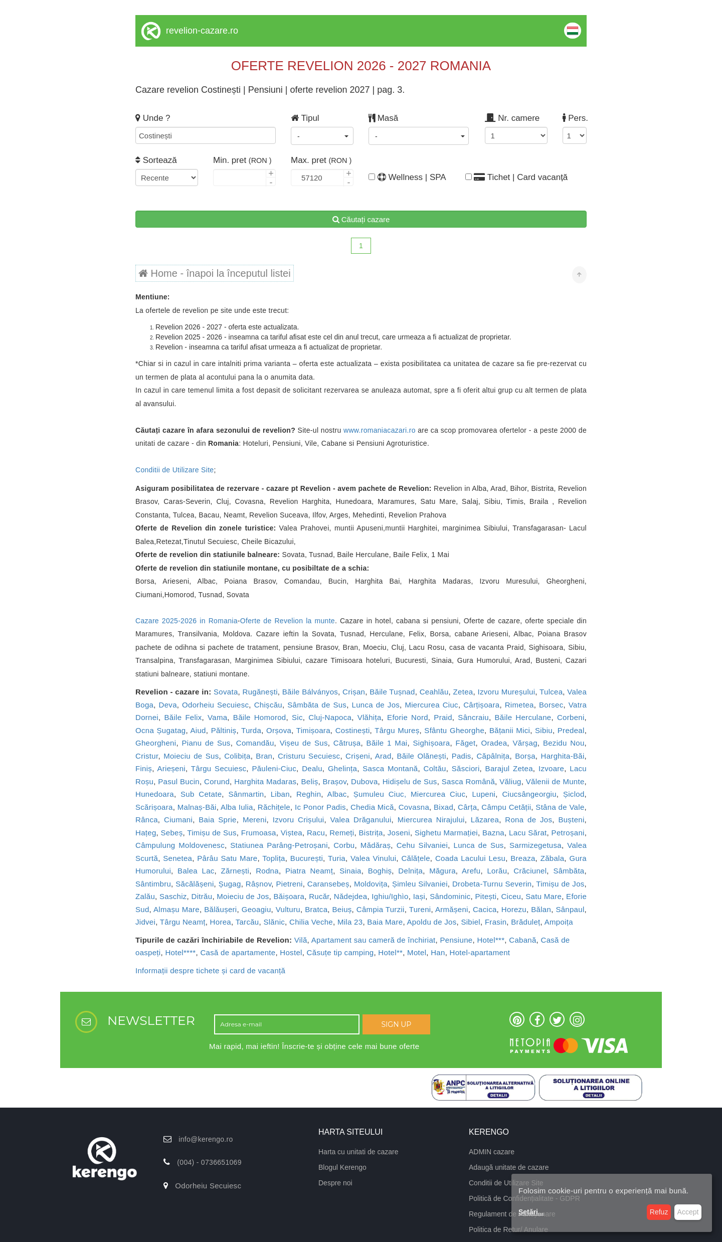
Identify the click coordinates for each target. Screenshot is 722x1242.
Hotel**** (180, 952)
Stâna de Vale (559, 807)
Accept (688, 1212)
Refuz (659, 1212)
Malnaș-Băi (197, 807)
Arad (383, 756)
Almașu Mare (176, 909)
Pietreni (289, 883)
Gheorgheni (155, 743)
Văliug (510, 781)
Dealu (312, 768)
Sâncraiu (473, 717)
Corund (217, 781)
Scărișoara (154, 807)
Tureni (420, 909)
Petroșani (568, 832)
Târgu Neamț (183, 922)
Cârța (467, 807)
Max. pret (321, 160)
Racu (316, 832)
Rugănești (260, 691)
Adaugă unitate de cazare (509, 1167)
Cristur (146, 756)
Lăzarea (485, 819)
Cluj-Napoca (329, 717)
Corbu (343, 845)
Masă (383, 118)
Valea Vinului (373, 858)
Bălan (541, 909)
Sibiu (544, 730)
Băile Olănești (421, 756)
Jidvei (145, 922)
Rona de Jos (528, 819)
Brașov (334, 781)
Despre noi (335, 1183)
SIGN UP (396, 1024)
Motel (416, 952)
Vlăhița (369, 717)
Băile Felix (183, 717)
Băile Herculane (522, 717)
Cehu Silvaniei (422, 845)
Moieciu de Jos (243, 896)
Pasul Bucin (179, 781)
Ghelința (342, 768)
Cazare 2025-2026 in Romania (186, 621)
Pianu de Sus (206, 743)
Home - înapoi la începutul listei (214, 273)
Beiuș (342, 909)
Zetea (463, 691)
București (306, 858)
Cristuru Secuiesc (309, 756)
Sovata (226, 691)
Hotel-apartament (480, 952)
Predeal (571, 730)
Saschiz (173, 896)
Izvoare (551, 768)
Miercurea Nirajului (431, 819)
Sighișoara (431, 743)
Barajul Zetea (509, 768)
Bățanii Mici (509, 730)
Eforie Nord (407, 717)
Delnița (410, 870)
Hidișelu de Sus (410, 781)
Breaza (522, 858)
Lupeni (483, 794)
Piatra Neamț (309, 870)
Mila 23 (350, 922)
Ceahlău (434, 691)
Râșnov (259, 883)
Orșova (278, 730)
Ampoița (559, 922)
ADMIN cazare (491, 1152)
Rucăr (319, 896)
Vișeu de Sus (304, 743)
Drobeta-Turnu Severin (492, 883)
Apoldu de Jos (432, 922)
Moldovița (371, 883)
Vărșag (524, 743)
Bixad (443, 807)
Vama (217, 717)
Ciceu (511, 896)
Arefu (471, 870)
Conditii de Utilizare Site (174, 470)
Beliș (309, 781)
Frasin (495, 922)
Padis (461, 756)
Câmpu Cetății (506, 807)
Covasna (414, 807)
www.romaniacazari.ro (379, 430)
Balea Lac (196, 870)
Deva (168, 704)
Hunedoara (154, 794)
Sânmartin (246, 794)
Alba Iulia (237, 807)
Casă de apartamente (237, 952)
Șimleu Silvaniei (420, 883)
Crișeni (357, 756)
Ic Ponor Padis (320, 807)
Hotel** (390, 952)
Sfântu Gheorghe (454, 730)
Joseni (399, 832)
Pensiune (456, 940)
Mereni (255, 819)
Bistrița (370, 832)
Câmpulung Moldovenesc (180, 845)
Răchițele (274, 807)
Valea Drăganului (361, 819)
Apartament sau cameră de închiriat (373, 940)
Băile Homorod (259, 717)
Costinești (352, 730)
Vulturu (288, 909)
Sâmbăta (568, 870)
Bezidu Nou (564, 743)
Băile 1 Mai (387, 743)
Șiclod (574, 794)
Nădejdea (351, 896)
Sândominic (450, 896)
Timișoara (313, 730)
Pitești (486, 896)
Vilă (300, 940)
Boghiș (380, 870)
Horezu (513, 909)
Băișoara (289, 896)
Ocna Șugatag (160, 730)
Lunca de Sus (479, 845)
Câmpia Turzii (380, 909)
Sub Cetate (201, 794)
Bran (264, 756)
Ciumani (178, 819)
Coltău (435, 768)
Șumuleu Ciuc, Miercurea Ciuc (409, 794)
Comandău (255, 743)
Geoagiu (256, 909)
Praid (443, 717)
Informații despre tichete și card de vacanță (210, 970)
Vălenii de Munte (555, 781)
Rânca (146, 819)
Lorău (497, 870)
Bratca (316, 909)
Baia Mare (385, 922)
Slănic (274, 922)
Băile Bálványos (310, 691)
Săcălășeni (194, 883)
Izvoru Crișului (298, 819)
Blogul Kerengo (342, 1167)
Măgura (442, 870)
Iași (419, 896)
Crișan (353, 691)
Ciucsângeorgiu (529, 794)
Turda (251, 730)
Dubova (364, 781)
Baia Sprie (217, 819)
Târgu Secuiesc (219, 768)
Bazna (493, 832)
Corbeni (571, 717)
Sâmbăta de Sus (316, 704)
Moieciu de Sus (191, 756)
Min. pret (242, 160)
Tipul (305, 118)
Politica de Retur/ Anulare (508, 1229)
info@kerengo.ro (205, 1139)
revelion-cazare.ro (202, 31)
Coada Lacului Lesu (470, 858)
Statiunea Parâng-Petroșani (278, 845)
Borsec (551, 704)
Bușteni (571, 819)
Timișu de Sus (211, 832)
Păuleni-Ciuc (274, 768)
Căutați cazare (361, 219)
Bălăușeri (220, 909)
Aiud (198, 730)
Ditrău (202, 896)
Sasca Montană (390, 768)
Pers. (574, 118)
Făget (466, 743)
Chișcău (268, 704)
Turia (336, 858)
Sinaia (350, 870)
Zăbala (552, 858)
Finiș (143, 768)
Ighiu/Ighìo (390, 896)
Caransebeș (328, 883)
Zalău (145, 896)
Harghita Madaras (265, 781)
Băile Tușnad (392, 691)
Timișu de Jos (560, 883)
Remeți (341, 832)
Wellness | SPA (400, 177)
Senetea (177, 858)
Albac (337, 794)
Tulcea (551, 691)
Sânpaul (570, 909)
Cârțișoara (481, 704)
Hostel (291, 952)
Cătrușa (347, 743)
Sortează (156, 160)
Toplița (273, 858)
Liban (280, 794)
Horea (220, 922)
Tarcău (247, 922)
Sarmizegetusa (535, 845)
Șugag (230, 883)
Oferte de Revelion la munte (287, 621)
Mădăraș (375, 845)
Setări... (531, 1212)
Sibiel (470, 922)
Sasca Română (468, 781)
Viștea (291, 832)
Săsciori (466, 768)
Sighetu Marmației (446, 832)
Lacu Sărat (528, 832)
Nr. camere (512, 118)
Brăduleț (525, 922)
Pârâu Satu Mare (227, 858)
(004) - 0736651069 (209, 1162)
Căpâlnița (492, 756)
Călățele (415, 858)
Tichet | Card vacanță (516, 177)
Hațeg (145, 832)
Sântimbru (153, 883)
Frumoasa (258, 832)
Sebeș (172, 832)
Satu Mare (543, 896)
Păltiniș (224, 730)
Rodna (267, 870)
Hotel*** (490, 940)
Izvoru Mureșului (506, 691)
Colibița (237, 756)
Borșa (525, 756)
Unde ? (152, 118)
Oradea (494, 743)
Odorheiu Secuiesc (215, 704)
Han (438, 952)
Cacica (485, 909)
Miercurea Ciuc (431, 704)
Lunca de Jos (376, 704)
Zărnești (235, 870)
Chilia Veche (311, 922)
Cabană (522, 940)
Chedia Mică (372, 807)
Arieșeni (171, 768)
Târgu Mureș (397, 730)
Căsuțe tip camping (340, 952)
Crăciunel (530, 870)
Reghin (308, 794)
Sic (297, 717)
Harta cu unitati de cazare (358, 1152)
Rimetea (519, 704)
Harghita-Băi (563, 756)
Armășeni (451, 909)
